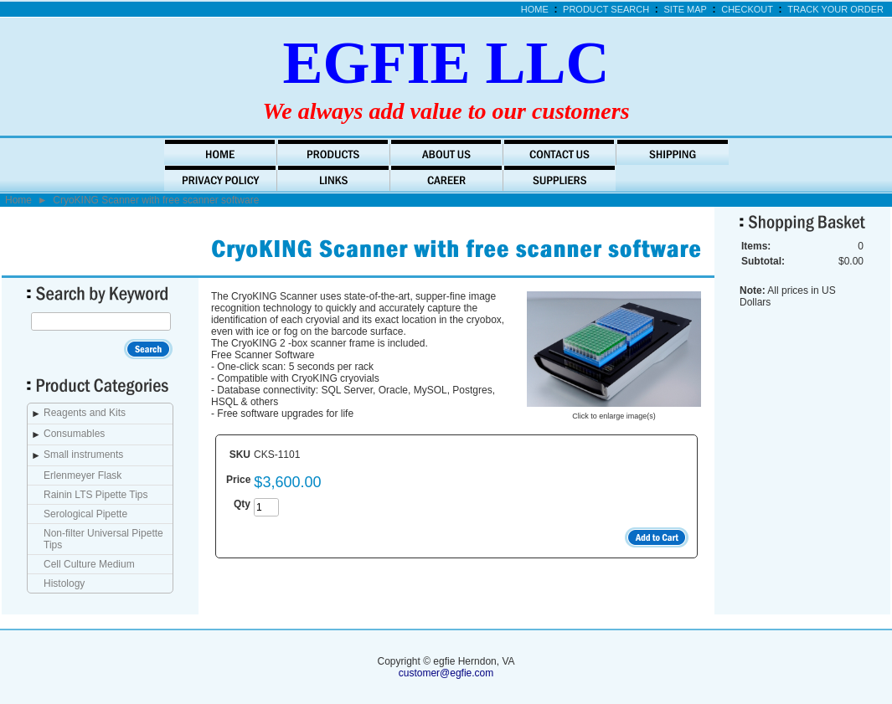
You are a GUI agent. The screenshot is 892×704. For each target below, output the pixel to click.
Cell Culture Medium (89, 564)
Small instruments (83, 454)
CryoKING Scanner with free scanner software (156, 200)
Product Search (606, 9)
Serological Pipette (85, 514)
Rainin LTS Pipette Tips (96, 495)
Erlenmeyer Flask (82, 475)
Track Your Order (835, 9)
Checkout (747, 9)
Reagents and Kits (85, 413)
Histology (64, 583)
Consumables (74, 433)
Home (535, 9)
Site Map (685, 9)
